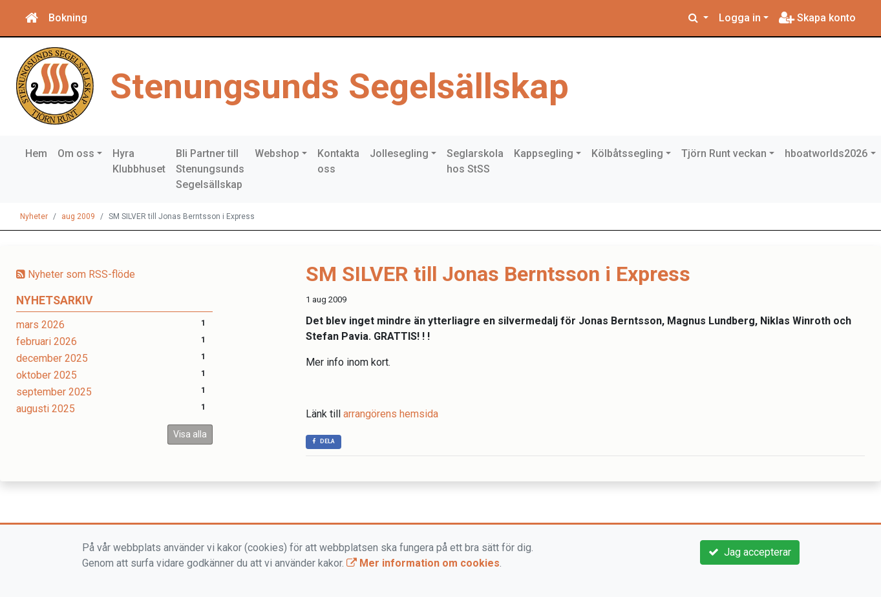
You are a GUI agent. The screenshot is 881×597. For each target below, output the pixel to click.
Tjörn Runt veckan (724, 153)
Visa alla (190, 434)
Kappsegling (543, 153)
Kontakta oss (338, 161)
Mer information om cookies (423, 563)
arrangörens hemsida (390, 414)
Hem (36, 153)
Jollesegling (399, 153)
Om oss (76, 153)
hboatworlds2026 (826, 153)
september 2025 (54, 392)
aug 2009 (78, 216)
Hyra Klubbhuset (138, 161)
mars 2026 (40, 325)
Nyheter (34, 216)
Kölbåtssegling (627, 153)
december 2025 (52, 358)
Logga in (740, 18)
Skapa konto (817, 18)
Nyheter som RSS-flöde (75, 274)
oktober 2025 (46, 375)
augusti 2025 (45, 409)
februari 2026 (46, 341)
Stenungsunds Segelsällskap (339, 86)
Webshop (277, 153)
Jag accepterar (749, 552)
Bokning (67, 18)
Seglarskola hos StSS (475, 161)
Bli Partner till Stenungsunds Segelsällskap (210, 169)
